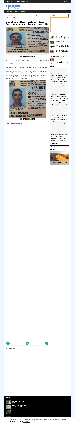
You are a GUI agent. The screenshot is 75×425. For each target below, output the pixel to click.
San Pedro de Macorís (54, 130)
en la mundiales (53, 92)
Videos (57, 140)
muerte (56, 113)
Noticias (65, 115)
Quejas (64, 123)
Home (8, 1)
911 (51, 68)
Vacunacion (53, 140)
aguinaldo (59, 73)
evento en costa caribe (62, 94)
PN (51, 121)
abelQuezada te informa (57, 68)
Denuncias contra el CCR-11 (55, 83)
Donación (62, 87)
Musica (60, 113)
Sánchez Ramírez (62, 130)
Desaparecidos (53, 85)
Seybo (66, 134)
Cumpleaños (53, 81)
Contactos (18, 1)
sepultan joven (61, 134)
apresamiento (60, 75)
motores (52, 113)
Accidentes (52, 71)
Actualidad (63, 71)
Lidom (60, 109)
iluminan (52, 106)
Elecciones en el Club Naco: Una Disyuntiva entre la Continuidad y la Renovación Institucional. (62, 37)
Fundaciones (62, 98)
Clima (63, 79)
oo (51, 117)
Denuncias (65, 81)
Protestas (55, 123)
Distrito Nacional (64, 85)
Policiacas (61, 121)
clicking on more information (16, 421)
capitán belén (58, 77)
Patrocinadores (53, 119)
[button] (21, 56)
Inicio (8, 11)
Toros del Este (60, 138)
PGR (66, 119)
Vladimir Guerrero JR (63, 140)
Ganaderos (52, 100)
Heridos (52, 104)
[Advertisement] (27, 387)
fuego (58, 98)
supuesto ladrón (53, 138)
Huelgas (66, 104)
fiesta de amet (63, 96)
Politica (66, 121)
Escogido (66, 92)
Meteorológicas (59, 111)
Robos (65, 125)
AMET (64, 73)
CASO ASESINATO (65, 77)
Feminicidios (58, 96)
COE (65, 79)
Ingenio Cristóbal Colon (64, 106)
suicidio (60, 136)
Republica (57, 125)
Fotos (54, 98)
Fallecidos (52, 96)
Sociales (52, 136)
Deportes (16, 11)
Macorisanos (53, 111)
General (57, 100)
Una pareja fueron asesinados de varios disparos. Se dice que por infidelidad (18, 401)
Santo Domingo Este (54, 134)
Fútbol (67, 98)
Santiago (52, 132)
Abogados (64, 68)
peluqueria (63, 119)
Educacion (52, 90)
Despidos (58, 85)
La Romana (53, 109)
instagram (23, 1)
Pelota (58, 119)
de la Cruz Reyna (59, 81)
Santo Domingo (57, 132)
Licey (57, 109)
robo (62, 125)
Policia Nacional (56, 121)
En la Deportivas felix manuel (60, 90)
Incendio (56, 106)
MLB (64, 111)
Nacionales (52, 115)
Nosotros (12, 1)
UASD (65, 138)
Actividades (58, 71)
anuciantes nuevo (54, 75)
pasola (61, 117)
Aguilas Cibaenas (53, 73)
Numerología (22, 11)
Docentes (52, 87)
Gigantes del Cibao (63, 100)
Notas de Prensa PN (59, 115)
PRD (51, 123)
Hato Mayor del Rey (61, 102)
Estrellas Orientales (54, 94)
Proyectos (60, 123)
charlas (59, 79)
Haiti (51, 102)
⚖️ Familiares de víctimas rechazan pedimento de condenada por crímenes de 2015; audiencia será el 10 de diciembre (59, 61)
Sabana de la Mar (54, 127)
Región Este (53, 125)
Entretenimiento (60, 92)
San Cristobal (63, 127)
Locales (11, 11)
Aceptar (27, 421)
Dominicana (57, 87)
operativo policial (56, 117)
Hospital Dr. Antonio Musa (59, 104)
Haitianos (55, 102)
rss (27, 1)
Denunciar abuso (32, 399)
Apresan (65, 75)
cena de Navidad (53, 79)
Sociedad (56, 136)
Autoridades (53, 77)
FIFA (51, 98)
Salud (59, 127)
